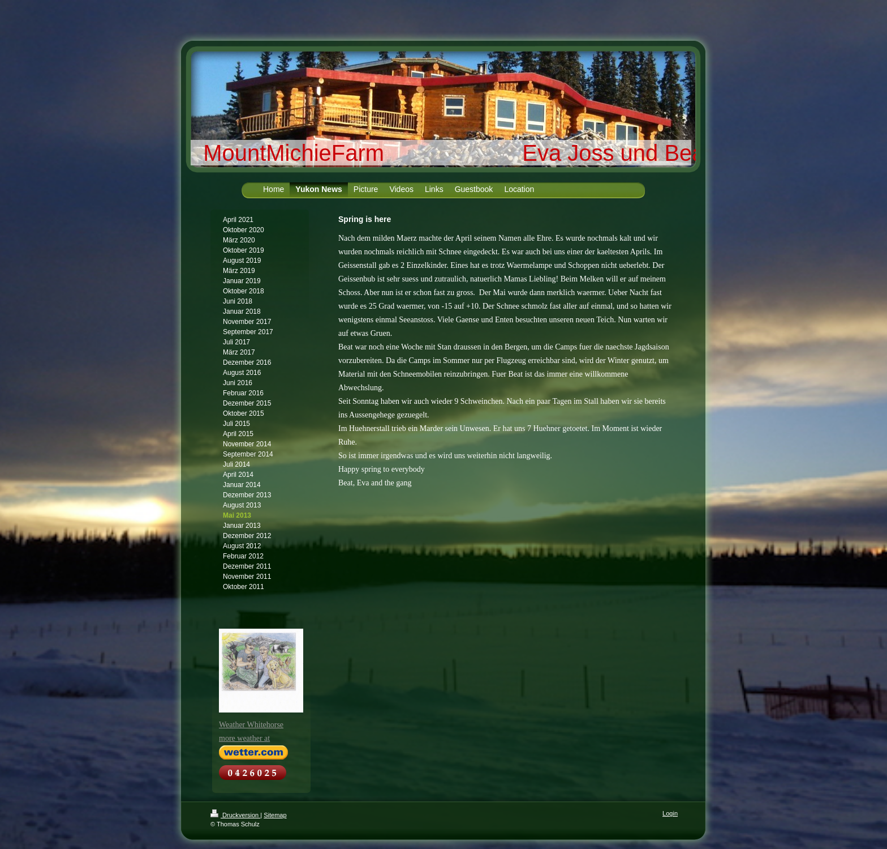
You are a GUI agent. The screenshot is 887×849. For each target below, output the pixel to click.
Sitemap (275, 815)
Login (670, 813)
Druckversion (235, 815)
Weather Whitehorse (251, 724)
